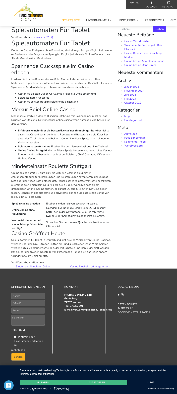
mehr (150, 382)
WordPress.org (133, 146)
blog (127, 116)
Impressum (125, 308)
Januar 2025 (131, 87)
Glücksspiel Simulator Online (32, 266)
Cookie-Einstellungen (134, 312)
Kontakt (135, 2)
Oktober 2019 (132, 103)
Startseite (71, 20)
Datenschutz (127, 304)
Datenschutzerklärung (166, 389)
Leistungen (127, 20)
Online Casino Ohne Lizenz (140, 65)
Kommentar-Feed (135, 142)
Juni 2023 (130, 95)
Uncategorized (133, 120)
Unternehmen (97, 20)
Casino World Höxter (137, 41)
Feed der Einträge (135, 138)
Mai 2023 (130, 99)
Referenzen (154, 20)
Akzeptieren (97, 382)
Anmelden (130, 134)
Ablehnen (42, 382)
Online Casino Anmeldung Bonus (144, 61)
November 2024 (134, 91)
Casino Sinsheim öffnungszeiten (90, 266)
